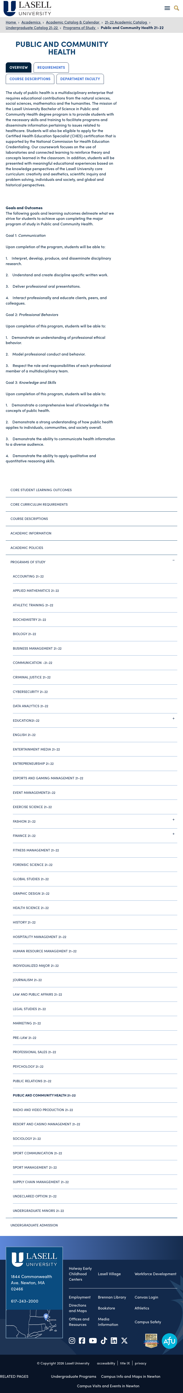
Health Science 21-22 (31, 907)
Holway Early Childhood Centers (80, 1274)
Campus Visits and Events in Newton (108, 1385)
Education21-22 (95, 718)
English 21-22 (24, 734)
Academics (31, 22)
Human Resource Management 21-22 (44, 950)
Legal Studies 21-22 (29, 1008)
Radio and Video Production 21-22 (43, 1109)
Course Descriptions (30, 78)
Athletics (142, 1308)
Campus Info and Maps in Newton (130, 1376)
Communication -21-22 (32, 662)
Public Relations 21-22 (32, 1080)
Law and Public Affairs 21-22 (37, 994)
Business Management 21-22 (37, 648)
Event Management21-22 (34, 792)
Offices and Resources (79, 1321)
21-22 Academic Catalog (126, 22)
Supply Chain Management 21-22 (41, 1181)
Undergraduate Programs (73, 1376)
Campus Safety (148, 1321)
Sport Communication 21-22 (37, 1153)
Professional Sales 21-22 (34, 1051)
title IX (125, 1363)
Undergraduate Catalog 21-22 (32, 27)
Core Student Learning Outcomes (41, 489)
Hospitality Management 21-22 (39, 936)
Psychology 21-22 (28, 1066)
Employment (80, 1297)
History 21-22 (24, 922)
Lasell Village (109, 1273)
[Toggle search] (176, 8)
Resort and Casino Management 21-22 (46, 1123)
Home (11, 22)
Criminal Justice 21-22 (32, 677)
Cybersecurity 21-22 (30, 691)
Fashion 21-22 (95, 819)
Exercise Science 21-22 (32, 806)
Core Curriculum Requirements (39, 504)
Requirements (51, 67)
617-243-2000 (24, 1301)
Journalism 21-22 (27, 979)
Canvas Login (146, 1297)
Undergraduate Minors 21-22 (38, 1210)
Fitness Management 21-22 (36, 850)
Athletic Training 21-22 (33, 605)
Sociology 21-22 (27, 1138)
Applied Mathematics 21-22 (36, 590)
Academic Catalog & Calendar (73, 22)
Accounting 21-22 (28, 576)
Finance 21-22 (95, 834)
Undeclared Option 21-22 (34, 1196)
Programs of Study (79, 27)
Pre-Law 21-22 (24, 1037)
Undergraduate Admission (34, 1225)
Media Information (108, 1321)
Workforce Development (155, 1273)
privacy (140, 1363)
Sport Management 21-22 (35, 1167)
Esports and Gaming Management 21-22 (48, 778)
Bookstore (106, 1308)
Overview (19, 67)
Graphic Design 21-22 (31, 893)
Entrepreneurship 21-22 (33, 763)
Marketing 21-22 (27, 1023)
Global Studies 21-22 (31, 878)
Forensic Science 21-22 (32, 864)
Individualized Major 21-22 (36, 965)
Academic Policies (26, 547)
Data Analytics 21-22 (30, 705)
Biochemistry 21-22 (29, 619)
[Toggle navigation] (167, 8)
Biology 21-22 (24, 633)
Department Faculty (80, 78)
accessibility (106, 1363)
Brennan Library (112, 1297)
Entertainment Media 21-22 (36, 749)
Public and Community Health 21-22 (132, 27)
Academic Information (30, 533)
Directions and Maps (78, 1308)
